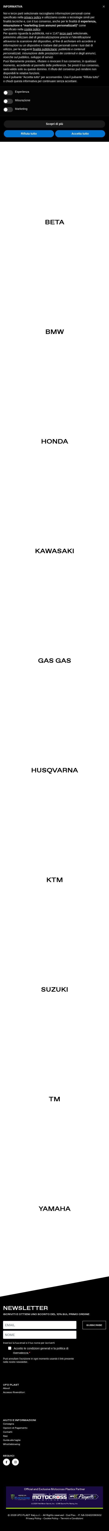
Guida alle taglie (11, 1440)
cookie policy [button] (32, 29)
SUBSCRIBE (94, 1325)
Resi (5, 1436)
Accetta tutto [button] (80, 133)
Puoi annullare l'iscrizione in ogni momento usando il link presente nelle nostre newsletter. (38, 1360)
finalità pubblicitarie (45, 49)
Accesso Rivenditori (14, 1392)
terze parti (66, 33)
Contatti (7, 1432)
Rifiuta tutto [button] (29, 133)
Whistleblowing (11, 1444)
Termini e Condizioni (71, 1518)
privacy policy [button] (32, 17)
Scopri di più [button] (54, 123)
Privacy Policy (33, 1518)
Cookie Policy (50, 1518)
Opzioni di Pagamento (15, 1428)
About (6, 1388)
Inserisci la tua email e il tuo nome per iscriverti (29, 1343)
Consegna (8, 1423)
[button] (104, 6)
